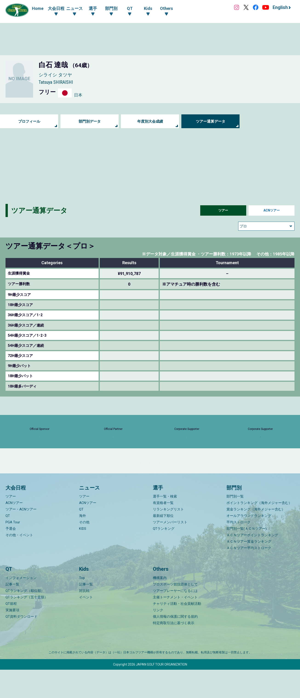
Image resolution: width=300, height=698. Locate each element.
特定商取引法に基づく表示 (173, 651)
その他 (84, 551)
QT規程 (11, 632)
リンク (158, 638)
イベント (86, 625)
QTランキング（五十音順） (27, 625)
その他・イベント (19, 564)
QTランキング (163, 557)
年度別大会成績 (150, 121)
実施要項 (12, 638)
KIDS (82, 557)
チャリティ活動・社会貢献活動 (177, 632)
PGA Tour (13, 551)
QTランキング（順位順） (25, 619)
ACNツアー (271, 210)
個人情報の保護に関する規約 (175, 645)
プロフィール (29, 121)
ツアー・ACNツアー (21, 538)
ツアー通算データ (210, 121)
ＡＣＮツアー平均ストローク (248, 576)
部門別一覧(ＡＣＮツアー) (246, 557)
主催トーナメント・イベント (175, 625)
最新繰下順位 (163, 544)
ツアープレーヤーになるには (175, 619)
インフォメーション (21, 606)
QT (8, 544)
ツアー (223, 210)
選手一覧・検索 (165, 525)
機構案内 (160, 606)
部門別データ (89, 121)
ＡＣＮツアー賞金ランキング (248, 570)
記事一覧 (12, 613)
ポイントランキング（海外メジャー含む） (259, 531)
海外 (82, 544)
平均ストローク (238, 551)
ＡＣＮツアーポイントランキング (252, 564)
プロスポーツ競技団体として (175, 613)
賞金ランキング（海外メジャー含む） (255, 538)
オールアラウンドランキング (248, 544)
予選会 (11, 557)
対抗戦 (84, 619)
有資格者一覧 (163, 531)
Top (82, 606)
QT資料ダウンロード (21, 645)
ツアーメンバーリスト (170, 551)
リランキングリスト (168, 538)
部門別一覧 (235, 525)
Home (37, 8)
